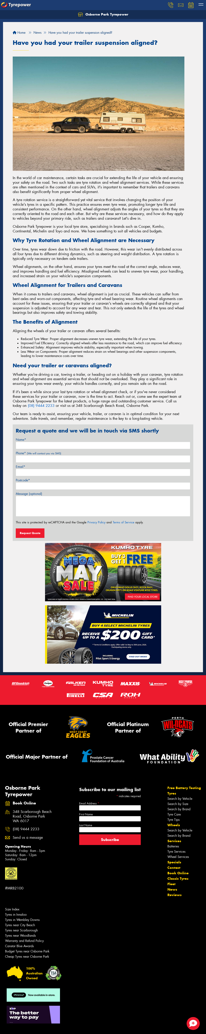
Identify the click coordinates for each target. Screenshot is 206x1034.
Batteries (173, 846)
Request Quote (30, 533)
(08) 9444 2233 (41, 405)
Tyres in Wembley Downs (22, 920)
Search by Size (177, 804)
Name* (21, 440)
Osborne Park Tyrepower (103, 14)
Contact (173, 867)
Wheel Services (178, 857)
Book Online (178, 873)
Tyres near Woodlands (20, 935)
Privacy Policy (96, 522)
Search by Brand (178, 809)
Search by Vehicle (179, 799)
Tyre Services (176, 851)
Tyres (171, 793)
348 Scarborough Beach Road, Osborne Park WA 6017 (32, 816)
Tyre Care (174, 814)
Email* (20, 467)
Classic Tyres (177, 878)
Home (19, 32)
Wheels (173, 825)
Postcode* (23, 480)
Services (174, 841)
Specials (174, 862)
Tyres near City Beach (20, 925)
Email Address (89, 803)
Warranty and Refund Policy (24, 941)
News (172, 889)
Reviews (174, 895)
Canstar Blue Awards (19, 946)
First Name (86, 814)
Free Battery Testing (184, 788)
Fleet (171, 884)
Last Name (85, 825)
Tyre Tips (173, 820)
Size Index (12, 909)
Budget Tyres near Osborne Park (27, 951)
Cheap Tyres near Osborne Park (27, 956)
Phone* (38, 453)
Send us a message (28, 837)
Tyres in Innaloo (16, 914)
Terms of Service (123, 522)
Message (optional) (29, 494)
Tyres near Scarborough (21, 930)
